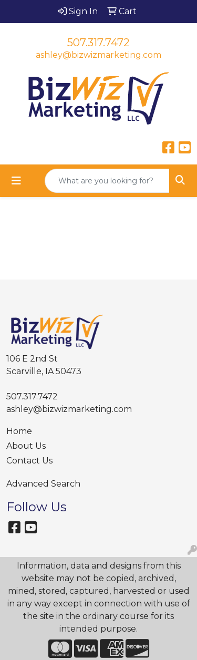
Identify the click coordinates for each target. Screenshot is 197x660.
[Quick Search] (107, 181)
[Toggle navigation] (16, 180)
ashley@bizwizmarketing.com (98, 55)
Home (19, 431)
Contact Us (29, 461)
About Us (26, 446)
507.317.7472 (98, 42)
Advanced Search (43, 484)
